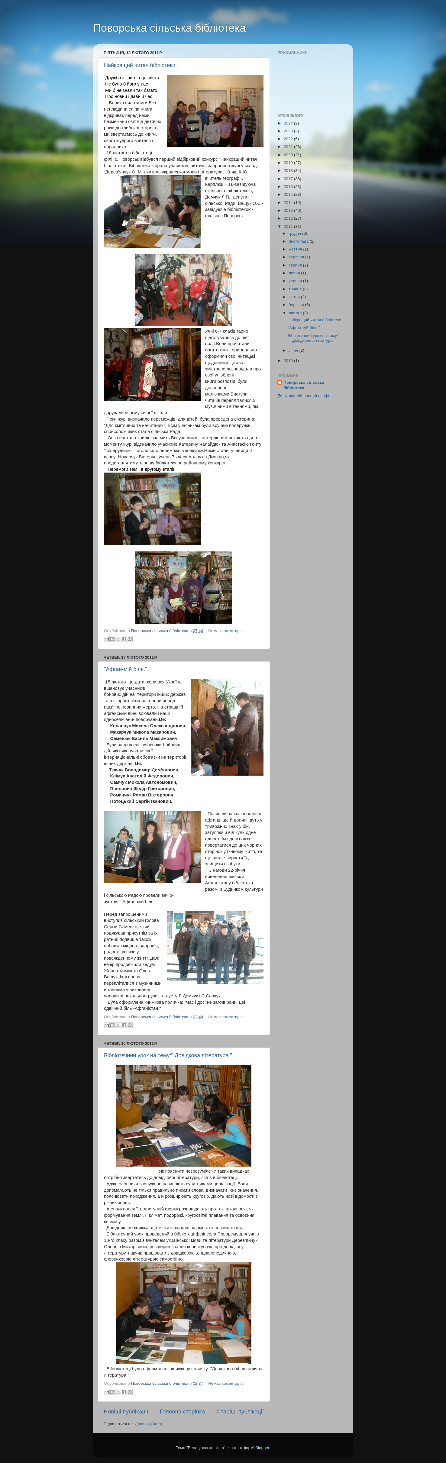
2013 (289, 210)
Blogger (262, 1447)
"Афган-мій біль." (125, 669)
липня (295, 273)
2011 (289, 226)
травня (296, 289)
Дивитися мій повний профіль (305, 395)
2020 (289, 155)
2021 (289, 146)
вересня (297, 257)
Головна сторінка (182, 1411)
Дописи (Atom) (148, 1424)
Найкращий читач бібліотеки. (140, 65)
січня (294, 350)
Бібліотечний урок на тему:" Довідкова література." (168, 1055)
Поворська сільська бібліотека (169, 28)
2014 (289, 202)
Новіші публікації (126, 1411)
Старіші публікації (240, 1411)
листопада (299, 241)
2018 (289, 170)
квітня (295, 297)
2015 (289, 194)
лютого (296, 313)
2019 (289, 162)
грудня (295, 233)
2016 (289, 186)
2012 (289, 218)
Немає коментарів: (226, 630)
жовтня (296, 249)
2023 (289, 131)
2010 (289, 360)
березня (297, 304)
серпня (296, 265)
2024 (289, 123)
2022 (289, 139)
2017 (289, 178)
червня (296, 281)
